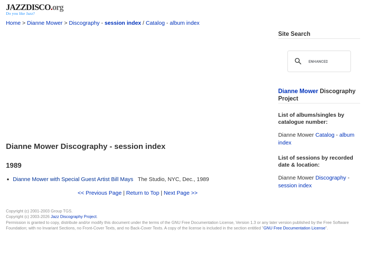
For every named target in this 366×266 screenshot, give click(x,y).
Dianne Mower (45, 23)
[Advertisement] (137, 82)
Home (13, 23)
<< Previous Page (100, 193)
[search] (318, 61)
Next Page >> (181, 193)
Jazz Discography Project (74, 216)
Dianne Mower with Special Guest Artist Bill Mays (73, 179)
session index (123, 23)
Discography (84, 23)
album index (184, 23)
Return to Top (142, 193)
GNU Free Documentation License (294, 228)
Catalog (155, 23)
